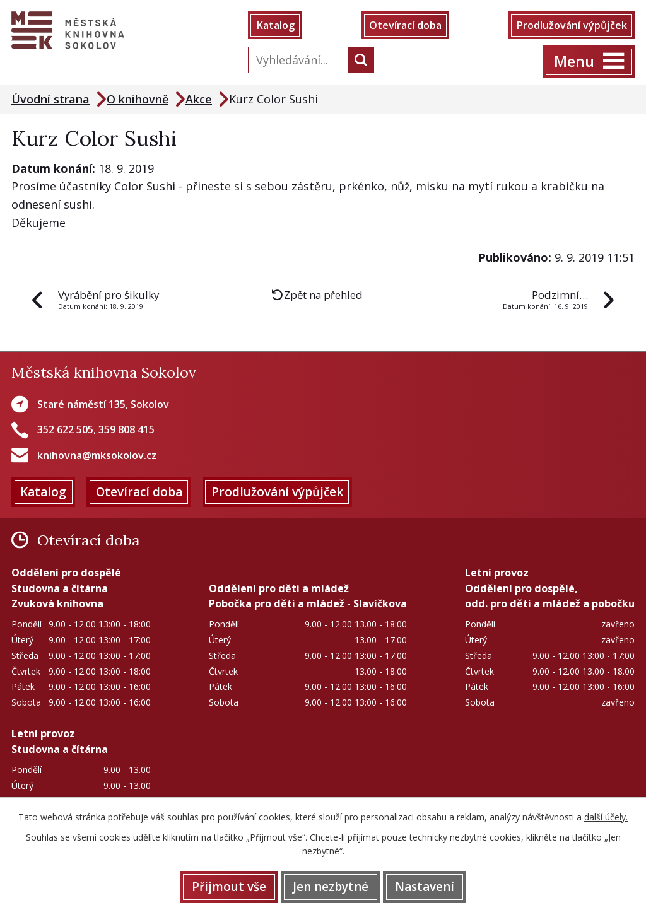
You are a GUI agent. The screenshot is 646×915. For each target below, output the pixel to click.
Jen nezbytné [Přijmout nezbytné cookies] (330, 886)
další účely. (606, 817)
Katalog (275, 25)
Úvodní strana (50, 99)
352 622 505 (65, 429)
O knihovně (137, 99)
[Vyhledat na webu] (296, 60)
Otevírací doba (405, 25)
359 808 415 (126, 429)
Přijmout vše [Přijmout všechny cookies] (229, 886)
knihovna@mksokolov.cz (96, 455)
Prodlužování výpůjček (571, 25)
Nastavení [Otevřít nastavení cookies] (424, 886)
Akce (198, 99)
